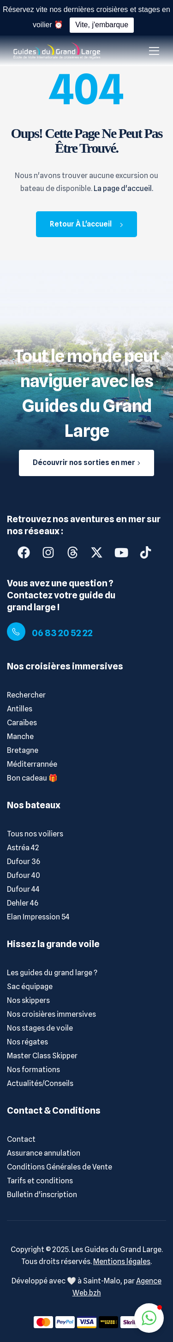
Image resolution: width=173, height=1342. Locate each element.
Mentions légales (121, 1261)
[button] (149, 1318)
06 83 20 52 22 (62, 632)
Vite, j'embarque (101, 25)
